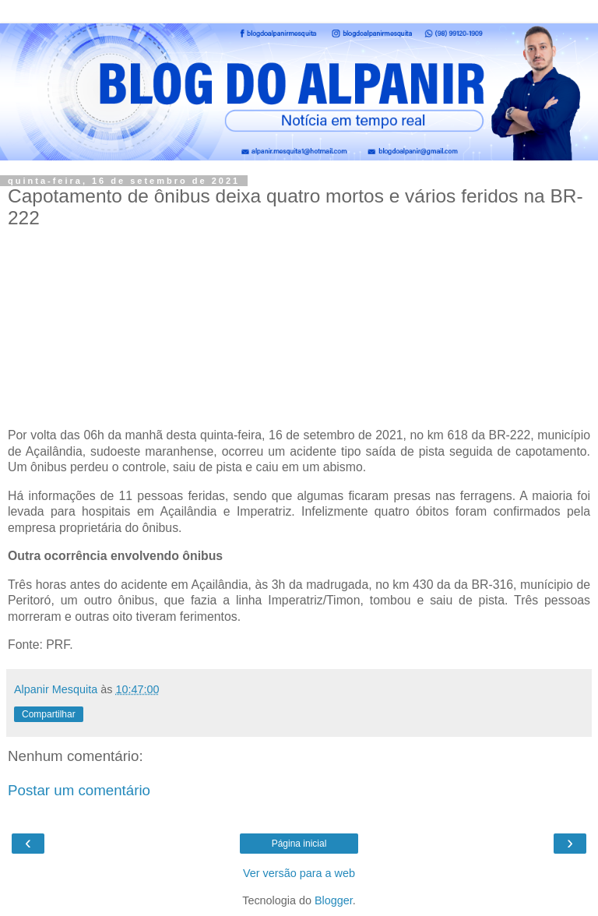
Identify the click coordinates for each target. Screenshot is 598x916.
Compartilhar (49, 714)
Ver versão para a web (299, 873)
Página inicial (299, 843)
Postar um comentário (79, 790)
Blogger (334, 900)
